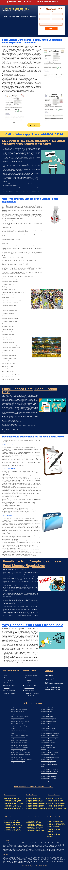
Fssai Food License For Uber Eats (17, 762)
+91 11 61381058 (55, 689)
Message (41, 21)
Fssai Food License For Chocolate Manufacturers (20, 754)
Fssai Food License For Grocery (47, 723)
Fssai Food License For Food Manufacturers (19, 735)
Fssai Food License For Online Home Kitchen (49, 738)
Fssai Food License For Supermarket (18, 761)
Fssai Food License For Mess (16, 712)
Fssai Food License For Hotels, (17, 707)
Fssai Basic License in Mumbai (34, 802)
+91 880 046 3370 (55, 688)
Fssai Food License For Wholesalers (48, 712)
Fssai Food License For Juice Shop (47, 719)
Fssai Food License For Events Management (49, 752)
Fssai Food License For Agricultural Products (19, 747)
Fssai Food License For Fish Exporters (48, 750)
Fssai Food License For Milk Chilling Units (19, 742)
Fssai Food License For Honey (17, 714)
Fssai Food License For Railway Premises (19, 740)
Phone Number (54, 11)
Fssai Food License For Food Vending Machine (20, 743)
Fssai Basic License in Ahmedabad (35, 808)
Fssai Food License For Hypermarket (18, 738)
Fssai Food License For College (47, 709)
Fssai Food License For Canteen (17, 757)
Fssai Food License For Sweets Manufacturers (49, 737)
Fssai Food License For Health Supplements (19, 709)
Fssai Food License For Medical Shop (48, 755)
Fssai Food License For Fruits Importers (18, 730)
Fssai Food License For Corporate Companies (20, 721)
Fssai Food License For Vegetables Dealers (49, 781)
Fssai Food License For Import (46, 714)
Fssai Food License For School (46, 711)
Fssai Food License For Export (46, 759)
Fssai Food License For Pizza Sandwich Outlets (50, 771)
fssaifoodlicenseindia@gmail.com (49, 1)
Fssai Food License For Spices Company (49, 774)
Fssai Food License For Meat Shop (47, 762)
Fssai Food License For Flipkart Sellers (48, 778)
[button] (14, 16)
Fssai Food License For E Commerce (48, 742)
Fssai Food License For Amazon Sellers (18, 749)
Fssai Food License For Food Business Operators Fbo (21, 759)
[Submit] (51, 28)
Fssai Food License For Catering (17, 723)
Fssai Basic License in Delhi (33, 798)
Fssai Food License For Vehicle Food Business (20, 716)
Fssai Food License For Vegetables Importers (49, 730)
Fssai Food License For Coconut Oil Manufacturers (50, 743)
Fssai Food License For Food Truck (17, 711)
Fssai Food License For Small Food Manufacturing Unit (21, 755)
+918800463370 (52, 134)
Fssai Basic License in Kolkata (34, 800)
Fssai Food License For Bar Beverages (48, 718)
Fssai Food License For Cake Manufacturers (49, 769)
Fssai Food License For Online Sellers (48, 779)
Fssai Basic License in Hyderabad (35, 803)
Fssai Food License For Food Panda (18, 750)
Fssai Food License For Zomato (47, 726)
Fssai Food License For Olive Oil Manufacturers (50, 733)
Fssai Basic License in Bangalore (35, 805)
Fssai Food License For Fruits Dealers (48, 707)
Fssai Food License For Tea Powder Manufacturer (20, 752)
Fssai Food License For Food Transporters (19, 725)
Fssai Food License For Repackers (47, 725)
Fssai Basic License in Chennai (34, 807)
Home (5, 675)
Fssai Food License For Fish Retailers (48, 728)
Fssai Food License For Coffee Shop (18, 737)
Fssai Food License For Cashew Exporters (49, 773)
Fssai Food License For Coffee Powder (48, 740)
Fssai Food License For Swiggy (47, 745)
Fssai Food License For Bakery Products (48, 776)
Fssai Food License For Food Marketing (48, 721)
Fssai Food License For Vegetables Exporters (49, 731)
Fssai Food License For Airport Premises (48, 761)
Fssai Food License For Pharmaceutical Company (50, 757)
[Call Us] (34, 125)
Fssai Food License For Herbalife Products (19, 745)
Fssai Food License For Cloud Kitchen (48, 754)
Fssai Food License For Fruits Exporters (48, 767)
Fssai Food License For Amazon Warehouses (19, 719)
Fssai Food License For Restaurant (47, 716)
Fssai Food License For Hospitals (17, 718)
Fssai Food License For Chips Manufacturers (49, 735)
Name (41, 11)
